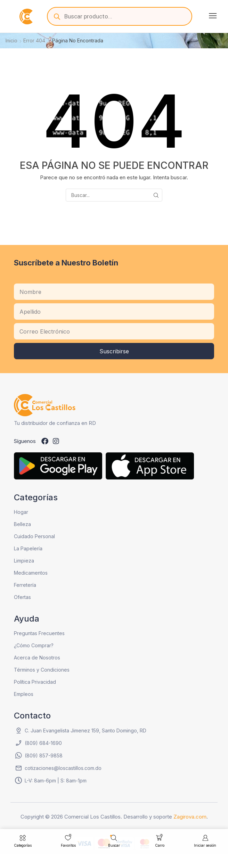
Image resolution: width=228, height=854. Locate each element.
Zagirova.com (189, 816)
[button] (212, 15)
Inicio (11, 40)
